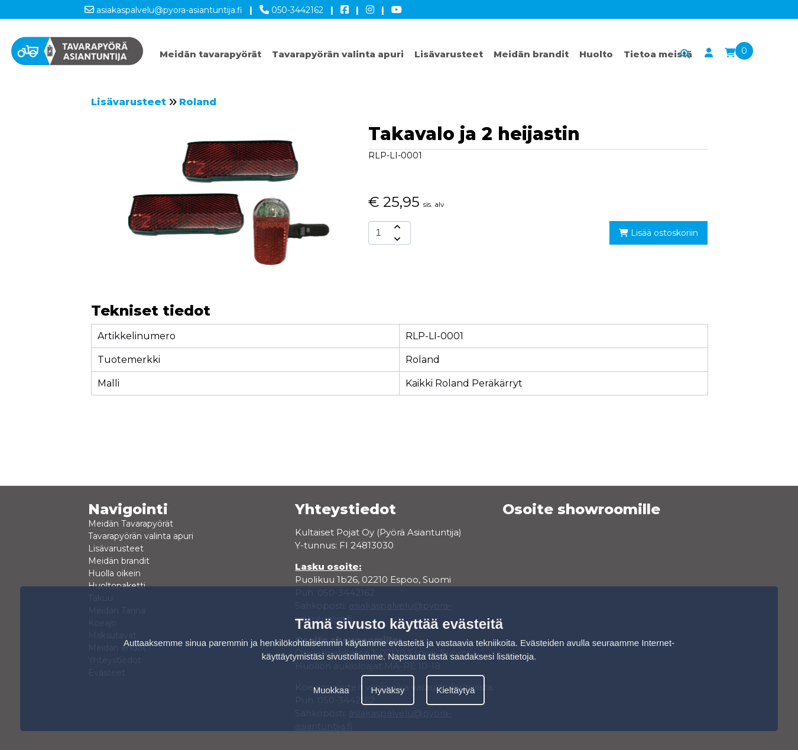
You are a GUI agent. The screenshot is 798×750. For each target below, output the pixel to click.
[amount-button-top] (396, 227)
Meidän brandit (531, 54)
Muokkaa (331, 690)
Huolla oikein (114, 573)
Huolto (596, 54)
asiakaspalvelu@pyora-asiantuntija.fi (163, 7)
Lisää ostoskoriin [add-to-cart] (658, 233)
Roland (197, 102)
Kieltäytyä (455, 690)
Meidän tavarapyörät (210, 54)
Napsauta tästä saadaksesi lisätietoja (461, 656)
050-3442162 (291, 7)
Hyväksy (388, 690)
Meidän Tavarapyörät (130, 523)
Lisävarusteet (448, 54)
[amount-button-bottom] (396, 239)
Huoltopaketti (116, 585)
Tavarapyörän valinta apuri (338, 54)
